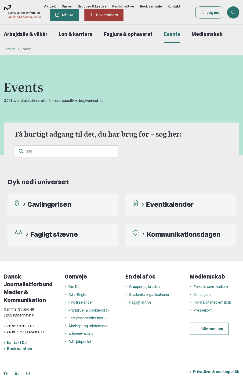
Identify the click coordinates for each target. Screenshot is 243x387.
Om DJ (74, 286)
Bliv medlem (209, 328)
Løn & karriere (76, 34)
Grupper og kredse (144, 286)
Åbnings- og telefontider (88, 326)
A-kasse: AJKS (80, 333)
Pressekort (202, 310)
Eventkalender (170, 204)
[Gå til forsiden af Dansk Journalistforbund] (20, 12)
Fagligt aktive (140, 302)
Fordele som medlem (210, 286)
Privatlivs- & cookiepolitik (88, 310)
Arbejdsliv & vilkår (25, 34)
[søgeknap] (21, 151)
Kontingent (202, 294)
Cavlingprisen (49, 204)
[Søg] (66, 151)
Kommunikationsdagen (184, 234)
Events (172, 34)
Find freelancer (80, 302)
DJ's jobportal (79, 341)
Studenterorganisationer (149, 294)
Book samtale (19, 348)
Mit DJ (64, 14)
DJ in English (78, 294)
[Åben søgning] (233, 12)
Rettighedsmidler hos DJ (88, 318)
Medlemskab (207, 34)
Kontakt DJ (17, 342)
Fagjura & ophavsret (128, 34)
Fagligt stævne (54, 234)
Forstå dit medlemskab (212, 302)
